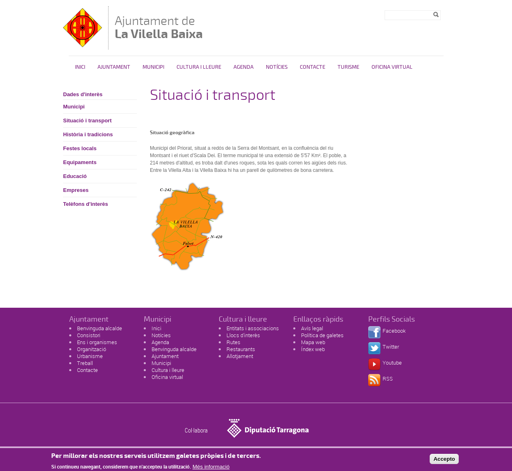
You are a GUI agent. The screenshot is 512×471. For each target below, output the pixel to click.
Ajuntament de (159, 27)
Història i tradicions (88, 134)
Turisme (348, 67)
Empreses (75, 190)
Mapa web (313, 342)
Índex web (313, 349)
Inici (80, 67)
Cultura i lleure (168, 370)
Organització (91, 349)
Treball (85, 363)
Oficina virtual (167, 377)
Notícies (277, 67)
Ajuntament (113, 67)
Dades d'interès (82, 94)
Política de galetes (322, 335)
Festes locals (80, 148)
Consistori (88, 335)
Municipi (153, 67)
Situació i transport (87, 120)
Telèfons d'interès (85, 204)
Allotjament (240, 356)
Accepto (444, 460)
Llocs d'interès (243, 335)
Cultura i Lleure (199, 67)
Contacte (312, 67)
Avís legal (312, 328)
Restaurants (241, 349)
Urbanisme (90, 356)
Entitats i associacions (253, 328)
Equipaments (80, 162)
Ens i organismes (97, 342)
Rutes (233, 342)
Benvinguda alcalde (99, 328)
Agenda (243, 67)
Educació (75, 176)
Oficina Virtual (392, 67)
